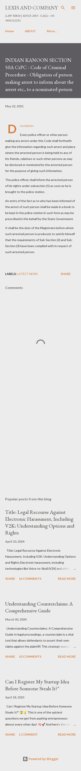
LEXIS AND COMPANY (31, 7)
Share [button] (66, 274)
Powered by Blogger (41, 759)
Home (9, 31)
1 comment (28, 734)
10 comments (30, 656)
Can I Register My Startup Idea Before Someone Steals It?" (37, 685)
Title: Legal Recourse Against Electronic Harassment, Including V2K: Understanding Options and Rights (39, 522)
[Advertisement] (40, 443)
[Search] (62, 7)
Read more (67, 578)
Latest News (27, 274)
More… (52, 31)
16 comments (30, 578)
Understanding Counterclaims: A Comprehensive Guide (39, 607)
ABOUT (30, 31)
